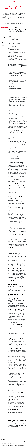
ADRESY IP (3, 29)
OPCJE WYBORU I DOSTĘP (3, 34)
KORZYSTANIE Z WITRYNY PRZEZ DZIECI (4, 37)
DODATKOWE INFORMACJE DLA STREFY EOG (4, 46)
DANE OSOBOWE (3, 27)
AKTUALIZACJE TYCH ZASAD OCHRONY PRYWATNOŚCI (4, 42)
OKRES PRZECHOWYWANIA (4, 36)
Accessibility (14, 443)
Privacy (8, 443)
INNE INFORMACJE (4, 28)
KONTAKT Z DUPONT (4, 44)
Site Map (11, 443)
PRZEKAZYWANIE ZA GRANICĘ (4, 39)
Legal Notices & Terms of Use (3, 443)
